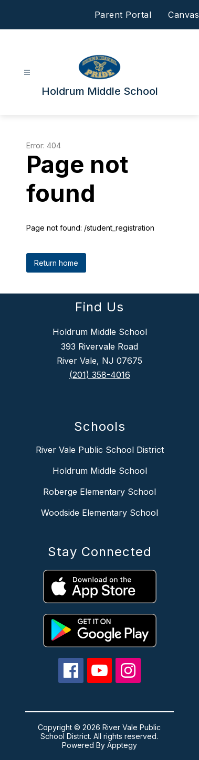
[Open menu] (27, 73)
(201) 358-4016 (99, 375)
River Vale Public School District (100, 449)
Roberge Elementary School (99, 491)
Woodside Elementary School (99, 512)
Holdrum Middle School (100, 470)
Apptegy (122, 745)
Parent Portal (123, 14)
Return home (56, 262)
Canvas (183, 14)
